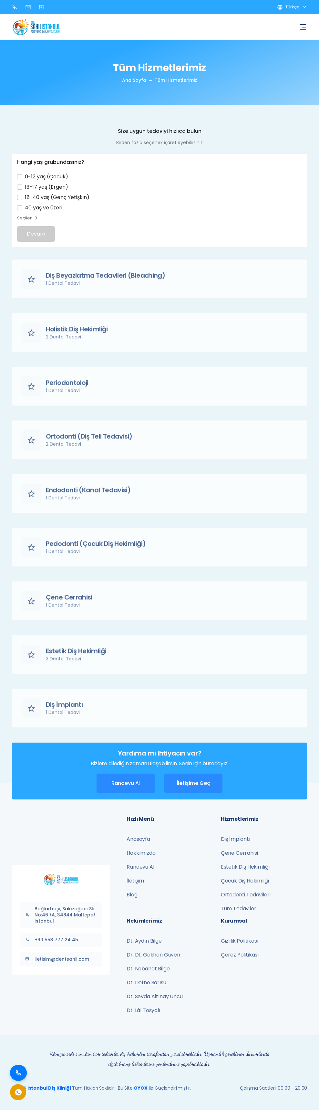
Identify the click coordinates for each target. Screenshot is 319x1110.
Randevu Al (125, 783)
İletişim (135, 880)
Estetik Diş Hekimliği (245, 867)
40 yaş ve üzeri (43, 207)
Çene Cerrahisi (239, 853)
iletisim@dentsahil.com (56, 959)
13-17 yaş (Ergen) (46, 187)
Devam (36, 234)
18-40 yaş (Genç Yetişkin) (57, 197)
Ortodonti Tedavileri (246, 894)
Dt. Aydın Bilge (144, 941)
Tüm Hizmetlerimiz (176, 80)
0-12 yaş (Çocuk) (46, 176)
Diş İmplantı (235, 839)
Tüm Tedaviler (238, 908)
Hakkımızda (141, 853)
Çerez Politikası (240, 954)
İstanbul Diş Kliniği (49, 1088)
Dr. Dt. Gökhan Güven (153, 954)
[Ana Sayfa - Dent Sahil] (36, 26)
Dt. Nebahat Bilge (148, 968)
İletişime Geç (193, 783)
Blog (132, 894)
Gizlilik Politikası (239, 941)
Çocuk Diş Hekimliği (245, 880)
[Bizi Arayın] (18, 1073)
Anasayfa (138, 839)
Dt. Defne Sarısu (146, 982)
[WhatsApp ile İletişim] (18, 1092)
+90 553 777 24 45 (51, 940)
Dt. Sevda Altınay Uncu (154, 996)
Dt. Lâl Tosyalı (143, 1010)
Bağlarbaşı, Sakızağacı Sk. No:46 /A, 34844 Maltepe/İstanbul (60, 914)
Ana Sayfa (134, 80)
